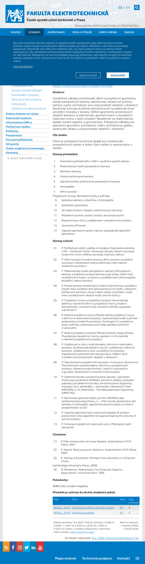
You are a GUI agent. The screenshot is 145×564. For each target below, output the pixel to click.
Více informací (23, 66)
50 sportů (12, 144)
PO (121, 507)
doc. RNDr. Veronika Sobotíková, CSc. (116, 538)
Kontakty (12, 152)
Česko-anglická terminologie (25, 148)
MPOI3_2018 (62, 512)
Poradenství (14, 135)
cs (120, 7)
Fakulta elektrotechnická (68, 12)
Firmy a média (108, 32)
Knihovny (12, 131)
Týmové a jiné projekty (26, 99)
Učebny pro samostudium (29, 108)
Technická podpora (97, 558)
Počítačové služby (18, 126)
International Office (19, 122)
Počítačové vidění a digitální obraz (93, 507)
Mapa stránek (65, 558)
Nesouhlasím (88, 75)
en (128, 7)
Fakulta (129, 32)
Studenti (34, 32)
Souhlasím (117, 75)
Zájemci (16, 32)
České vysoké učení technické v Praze (56, 20)
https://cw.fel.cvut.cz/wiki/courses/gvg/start (83, 85)
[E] (137, 558)
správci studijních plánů (82, 532)
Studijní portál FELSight (27, 90)
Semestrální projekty (25, 94)
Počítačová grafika (83, 512)
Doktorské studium (19, 118)
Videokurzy (19, 104)
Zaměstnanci (56, 32)
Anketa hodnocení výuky (22, 113)
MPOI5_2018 (62, 507)
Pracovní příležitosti (19, 139)
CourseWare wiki (22, 85)
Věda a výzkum (82, 32)
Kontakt (123, 558)
